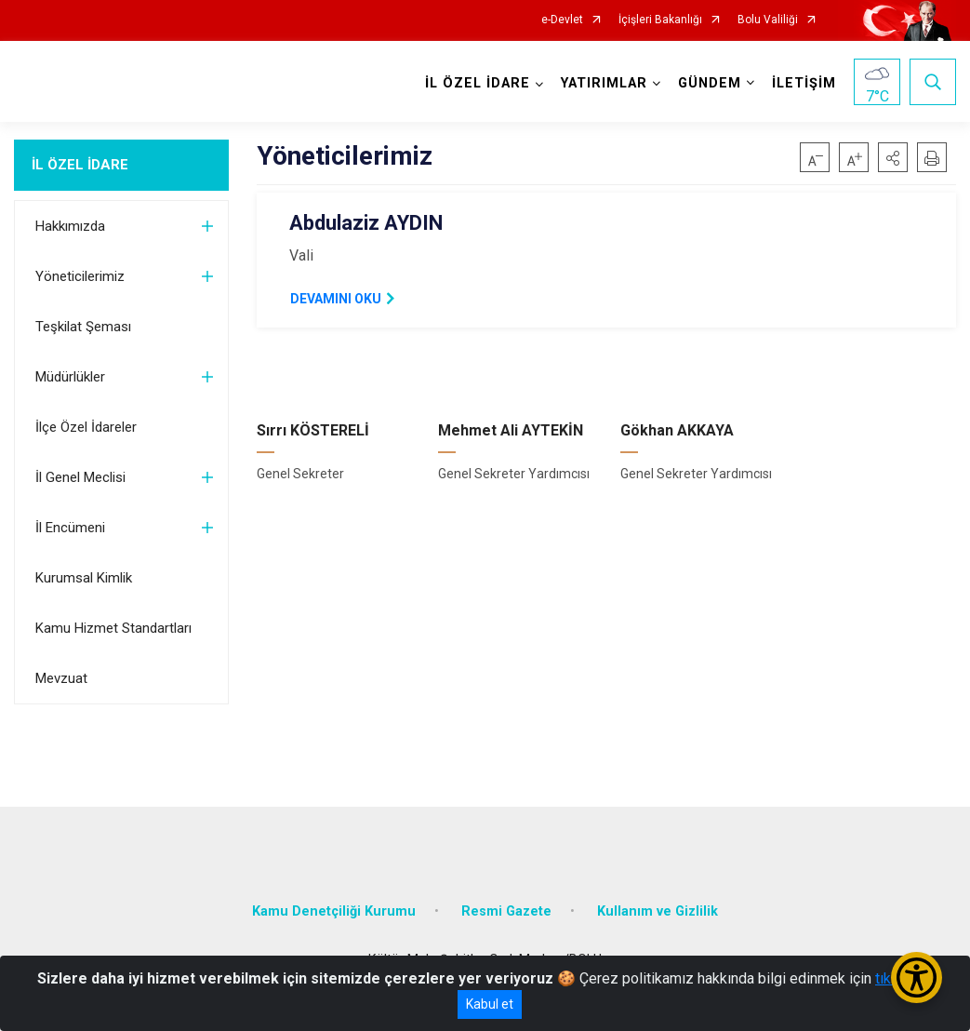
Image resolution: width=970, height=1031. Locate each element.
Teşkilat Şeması (83, 326)
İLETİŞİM (804, 83)
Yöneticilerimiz (80, 276)
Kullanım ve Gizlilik (657, 911)
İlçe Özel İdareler (86, 427)
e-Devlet (562, 20)
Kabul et (489, 1004)
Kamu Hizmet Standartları (113, 628)
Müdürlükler (70, 376)
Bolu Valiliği (767, 20)
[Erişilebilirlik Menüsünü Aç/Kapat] (916, 977)
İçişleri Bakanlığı (660, 20)
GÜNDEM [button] (709, 83)
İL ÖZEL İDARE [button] (477, 83)
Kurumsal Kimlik (83, 577)
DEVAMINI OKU (335, 298)
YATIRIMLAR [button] (604, 83)
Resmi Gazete (506, 911)
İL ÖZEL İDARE (80, 164)
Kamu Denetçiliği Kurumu (334, 911)
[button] (893, 157)
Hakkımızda (70, 226)
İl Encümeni (70, 527)
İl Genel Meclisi (80, 477)
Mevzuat (61, 678)
